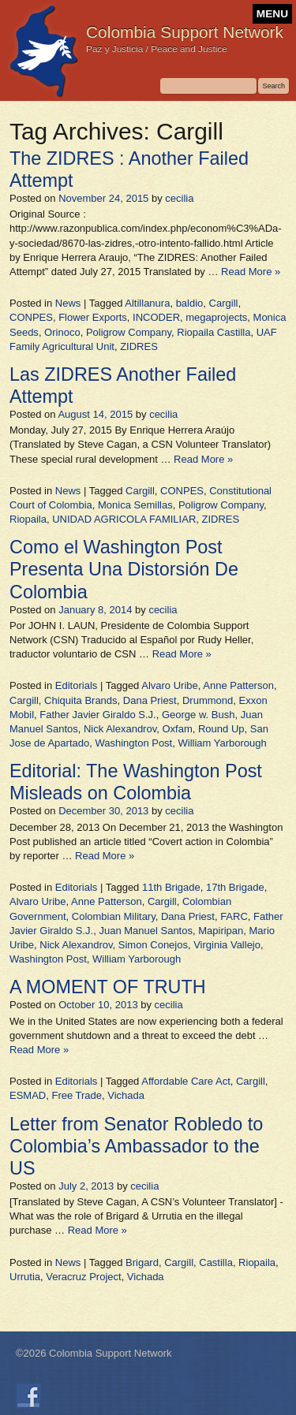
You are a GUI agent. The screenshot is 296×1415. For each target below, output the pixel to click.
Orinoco (62, 332)
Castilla (216, 1262)
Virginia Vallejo (226, 945)
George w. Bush (198, 715)
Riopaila (28, 519)
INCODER (156, 317)
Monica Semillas (135, 505)
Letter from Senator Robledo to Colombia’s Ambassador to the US (136, 1146)
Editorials (76, 685)
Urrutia (24, 1277)
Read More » (250, 271)
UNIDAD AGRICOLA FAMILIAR (124, 519)
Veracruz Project (83, 1277)
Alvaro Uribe (169, 685)
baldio (190, 303)
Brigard (142, 1262)
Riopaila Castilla (213, 332)
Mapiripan (220, 931)
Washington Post (133, 743)
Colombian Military (113, 916)
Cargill (223, 303)
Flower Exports (92, 317)
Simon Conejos (153, 945)
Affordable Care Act (185, 1081)
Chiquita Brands (81, 700)
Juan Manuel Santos (146, 931)
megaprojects (216, 317)
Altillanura (147, 303)
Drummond (207, 700)
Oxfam (177, 729)
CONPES (31, 317)
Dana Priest (150, 700)
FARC (234, 916)
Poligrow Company (128, 332)
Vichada (125, 1095)
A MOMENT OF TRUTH (107, 987)
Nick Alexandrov (120, 729)
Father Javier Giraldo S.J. (97, 715)
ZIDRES (139, 346)
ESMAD (27, 1095)
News (68, 303)
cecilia (179, 198)
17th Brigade (235, 887)
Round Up (221, 729)
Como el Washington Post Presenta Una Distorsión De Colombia (123, 569)
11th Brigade (171, 887)
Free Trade (76, 1095)
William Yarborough (222, 743)
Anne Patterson (238, 685)
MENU (272, 14)
